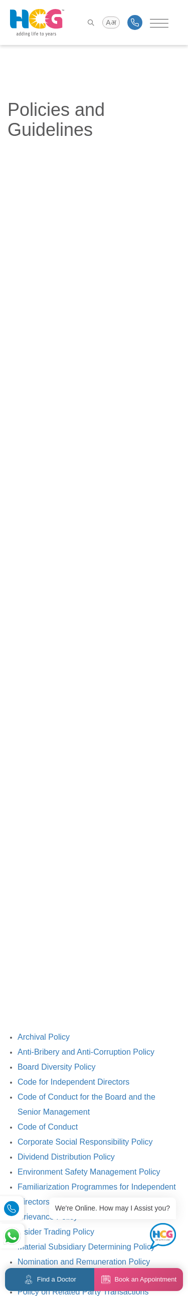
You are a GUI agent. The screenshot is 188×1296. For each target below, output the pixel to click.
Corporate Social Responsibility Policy (85, 1142)
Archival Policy (44, 1037)
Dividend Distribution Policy (66, 1157)
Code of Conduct (48, 1127)
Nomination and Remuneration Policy (84, 1262)
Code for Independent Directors (73, 1082)
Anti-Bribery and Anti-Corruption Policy (86, 1052)
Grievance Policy (48, 1217)
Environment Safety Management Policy (89, 1172)
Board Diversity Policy (57, 1067)
